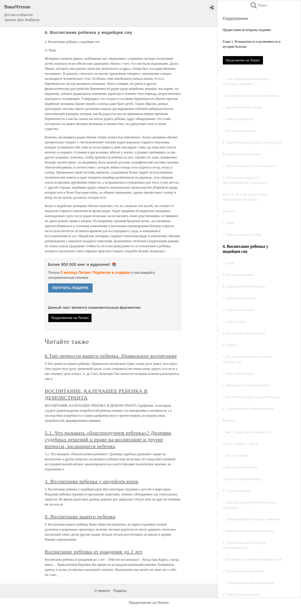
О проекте (102, 591)
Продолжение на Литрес (243, 60)
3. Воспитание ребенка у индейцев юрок (91, 481)
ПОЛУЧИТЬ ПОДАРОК (70, 288)
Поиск (258, 5)
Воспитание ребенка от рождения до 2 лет (93, 551)
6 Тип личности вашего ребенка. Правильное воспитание (111, 356)
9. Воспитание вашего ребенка (80, 516)
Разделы (119, 591)
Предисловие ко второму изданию (247, 30)
